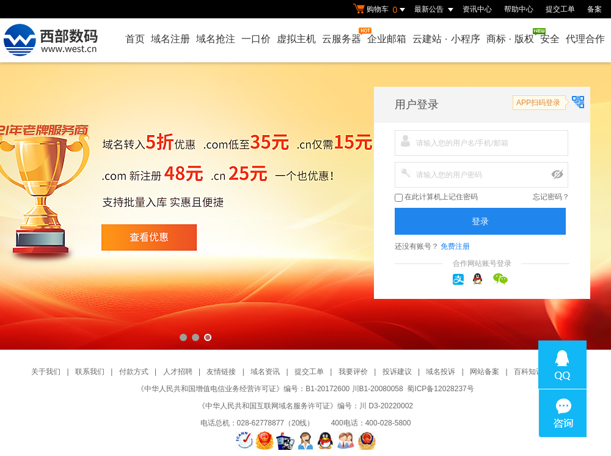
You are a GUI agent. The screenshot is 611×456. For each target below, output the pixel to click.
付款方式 (133, 371)
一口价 (256, 39)
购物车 (380, 10)
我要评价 (353, 371)
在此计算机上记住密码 (436, 197)
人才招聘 (177, 371)
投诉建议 (397, 371)
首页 (135, 39)
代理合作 (585, 39)
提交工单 (560, 9)
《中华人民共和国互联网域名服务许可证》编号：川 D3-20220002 (305, 406)
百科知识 (528, 371)
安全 (550, 39)
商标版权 (510, 36)
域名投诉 (440, 371)
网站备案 (484, 371)
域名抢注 (215, 39)
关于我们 (45, 371)
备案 (594, 9)
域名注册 (170, 39)
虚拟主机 (296, 39)
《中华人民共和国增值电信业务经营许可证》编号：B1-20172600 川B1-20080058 (270, 388)
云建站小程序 (446, 39)
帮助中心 (518, 9)
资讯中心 (477, 9)
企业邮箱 (386, 39)
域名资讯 (265, 371)
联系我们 (89, 371)
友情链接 (221, 371)
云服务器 (342, 36)
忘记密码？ (551, 197)
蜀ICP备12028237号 (440, 388)
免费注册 (455, 246)
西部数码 (305, 206)
